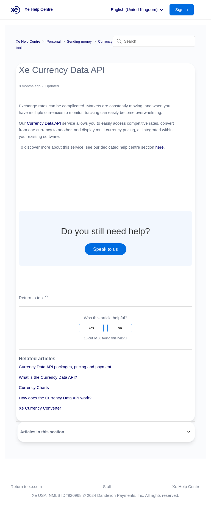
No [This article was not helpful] (120, 328)
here (160, 147)
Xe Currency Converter (40, 408)
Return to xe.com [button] (26, 486)
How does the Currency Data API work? (55, 398)
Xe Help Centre (28, 41)
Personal (53, 41)
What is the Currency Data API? (48, 377)
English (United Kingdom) (137, 10)
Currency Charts (34, 387)
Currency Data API (44, 123)
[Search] (154, 41)
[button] (184, 10)
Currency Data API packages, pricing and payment (65, 366)
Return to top (34, 297)
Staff (107, 486)
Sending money (79, 41)
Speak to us (105, 249)
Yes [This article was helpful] (91, 328)
